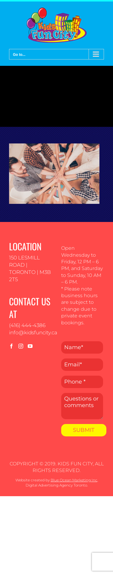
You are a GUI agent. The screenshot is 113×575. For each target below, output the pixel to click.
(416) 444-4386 (27, 325)
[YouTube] (30, 346)
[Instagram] (20, 346)
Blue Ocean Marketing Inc (74, 480)
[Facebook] (11, 346)
